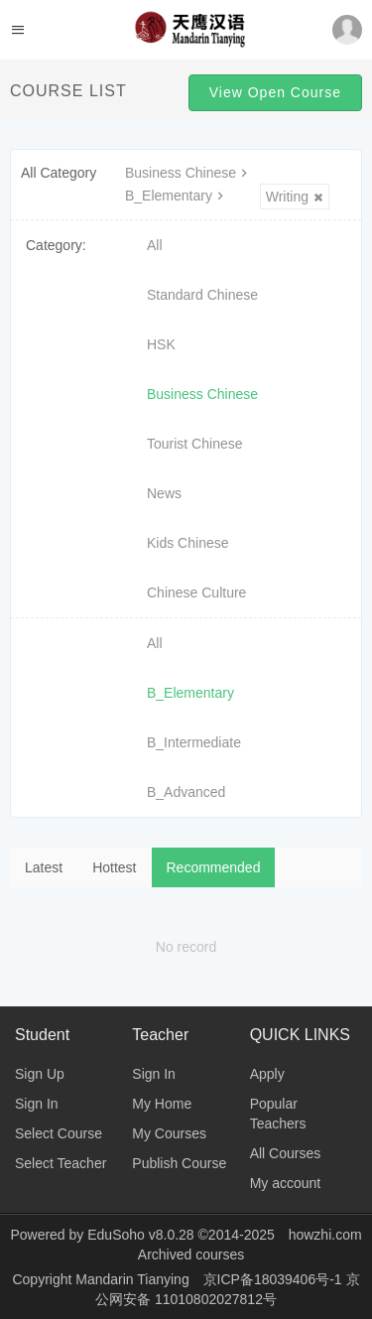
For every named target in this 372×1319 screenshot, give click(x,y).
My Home (161, 1104)
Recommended (214, 867)
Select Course (58, 1133)
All (155, 245)
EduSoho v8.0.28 (140, 1235)
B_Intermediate (194, 742)
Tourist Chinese (195, 444)
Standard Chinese (202, 295)
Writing (294, 196)
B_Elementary (176, 195)
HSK (161, 344)
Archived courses (191, 1254)
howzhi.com (325, 1235)
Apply (267, 1074)
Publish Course (179, 1163)
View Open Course (275, 92)
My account (285, 1183)
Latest (43, 867)
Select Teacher (60, 1163)
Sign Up (39, 1074)
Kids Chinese (188, 543)
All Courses (285, 1153)
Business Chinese (188, 173)
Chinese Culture (196, 592)
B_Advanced (186, 792)
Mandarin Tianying (133, 1279)
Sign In (37, 1104)
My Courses (169, 1133)
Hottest (114, 867)
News (164, 493)
